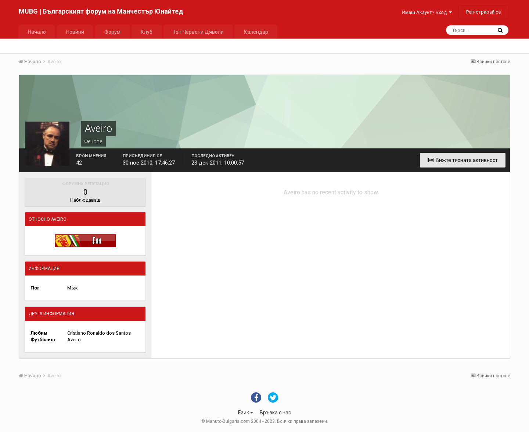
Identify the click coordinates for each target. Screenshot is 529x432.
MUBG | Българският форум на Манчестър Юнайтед (101, 11)
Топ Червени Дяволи (198, 32)
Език (245, 412)
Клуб (146, 32)
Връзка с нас (275, 412)
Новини (75, 32)
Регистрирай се (483, 12)
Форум (112, 32)
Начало (37, 32)
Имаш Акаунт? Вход (427, 12)
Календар (256, 32)
